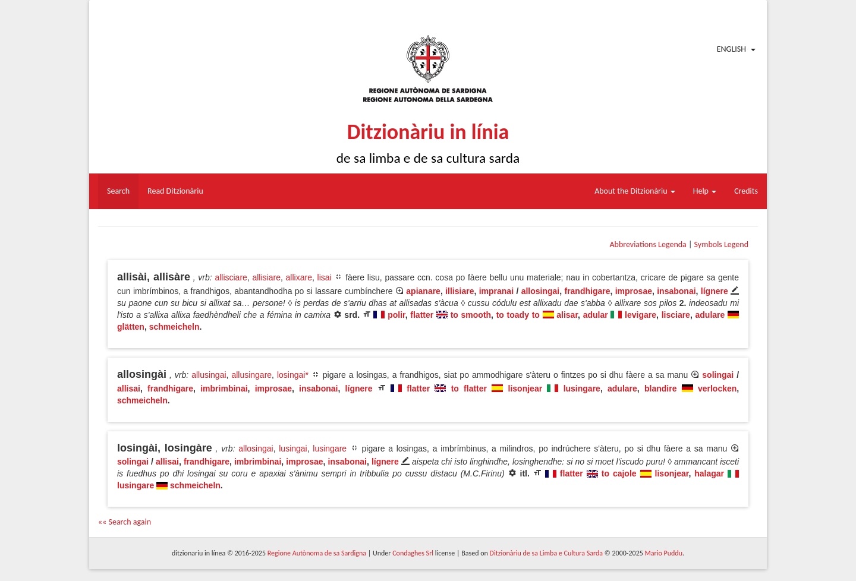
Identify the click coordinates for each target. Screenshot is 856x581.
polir (396, 315)
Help (704, 191)
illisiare (459, 291)
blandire (660, 388)
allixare (299, 277)
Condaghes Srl (412, 553)
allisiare (266, 277)
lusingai (293, 448)
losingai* (293, 375)
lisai (324, 277)
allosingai (540, 291)
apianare (423, 291)
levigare (640, 315)
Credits (746, 191)
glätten (130, 326)
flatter (421, 315)
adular (595, 315)
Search (118, 191)
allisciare (231, 277)
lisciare (676, 315)
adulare (710, 315)
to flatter (469, 388)
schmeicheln (174, 326)
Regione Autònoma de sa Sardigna (317, 553)
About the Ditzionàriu (634, 191)
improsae (633, 291)
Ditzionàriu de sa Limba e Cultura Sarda (546, 553)
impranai (496, 291)
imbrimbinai (223, 388)
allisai (128, 388)
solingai (718, 375)
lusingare (582, 388)
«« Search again (124, 522)
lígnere (714, 291)
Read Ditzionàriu (175, 191)
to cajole (619, 473)
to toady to (518, 315)
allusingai (208, 375)
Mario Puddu (663, 553)
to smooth (471, 315)
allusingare (251, 375)
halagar (709, 473)
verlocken (717, 388)
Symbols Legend (721, 244)
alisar (567, 315)
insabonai (676, 291)
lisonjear (525, 388)
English (731, 49)
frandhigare (587, 291)
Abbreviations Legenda (647, 244)
